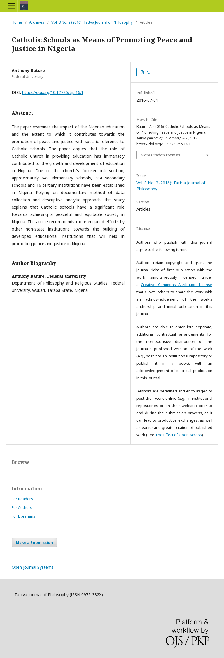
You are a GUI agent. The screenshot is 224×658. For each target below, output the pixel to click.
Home (17, 22)
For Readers (22, 498)
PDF (148, 72)
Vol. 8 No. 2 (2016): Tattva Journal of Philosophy (92, 22)
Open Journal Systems (33, 567)
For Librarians (23, 516)
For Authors (22, 507)
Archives (36, 22)
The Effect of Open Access (178, 434)
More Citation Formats (160, 155)
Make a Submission (34, 542)
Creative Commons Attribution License (176, 284)
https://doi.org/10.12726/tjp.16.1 (52, 92)
